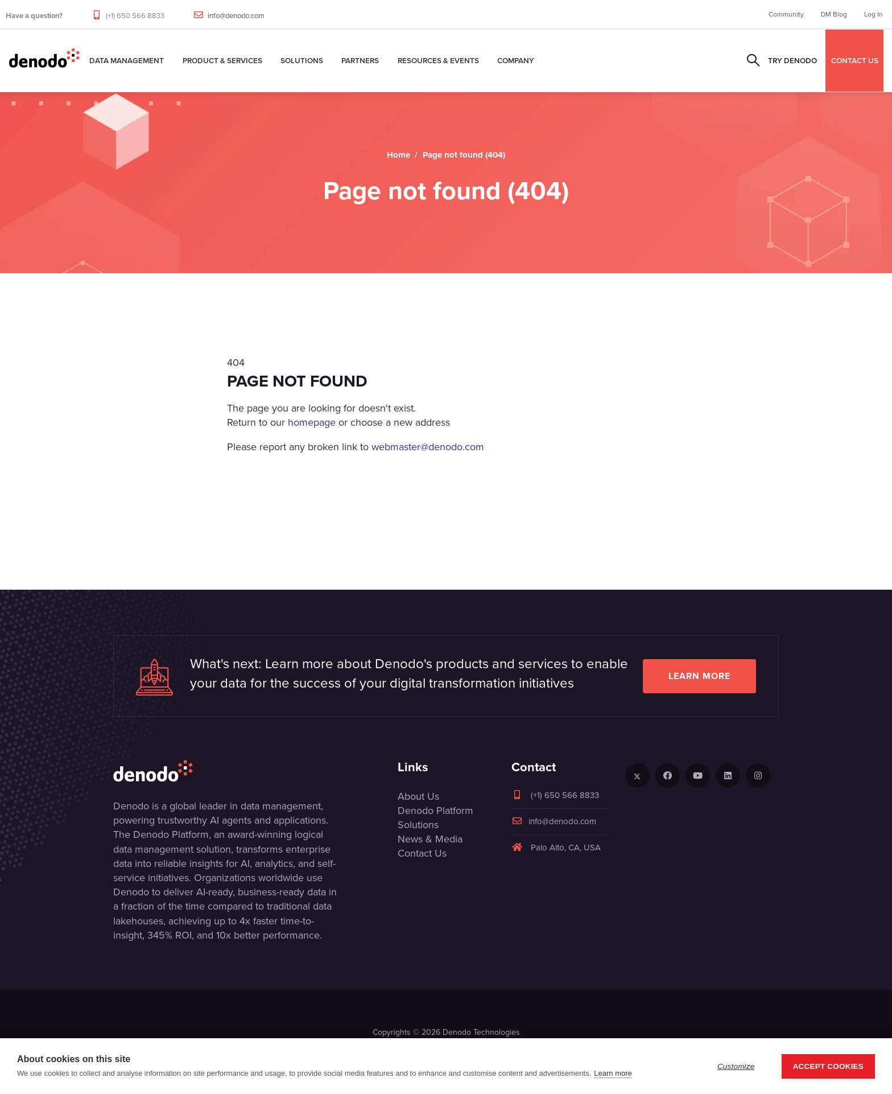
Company (515, 60)
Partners (360, 60)
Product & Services (222, 60)
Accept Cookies (828, 1066)
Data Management (126, 60)
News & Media (430, 839)
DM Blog (834, 14)
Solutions (301, 60)
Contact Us (422, 853)
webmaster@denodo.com (427, 446)
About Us (418, 796)
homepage (312, 422)
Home (398, 155)
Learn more (699, 675)
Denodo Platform (435, 810)
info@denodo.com (236, 15)
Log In (873, 14)
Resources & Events (438, 60)
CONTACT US (854, 60)
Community (786, 14)
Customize (736, 1066)
